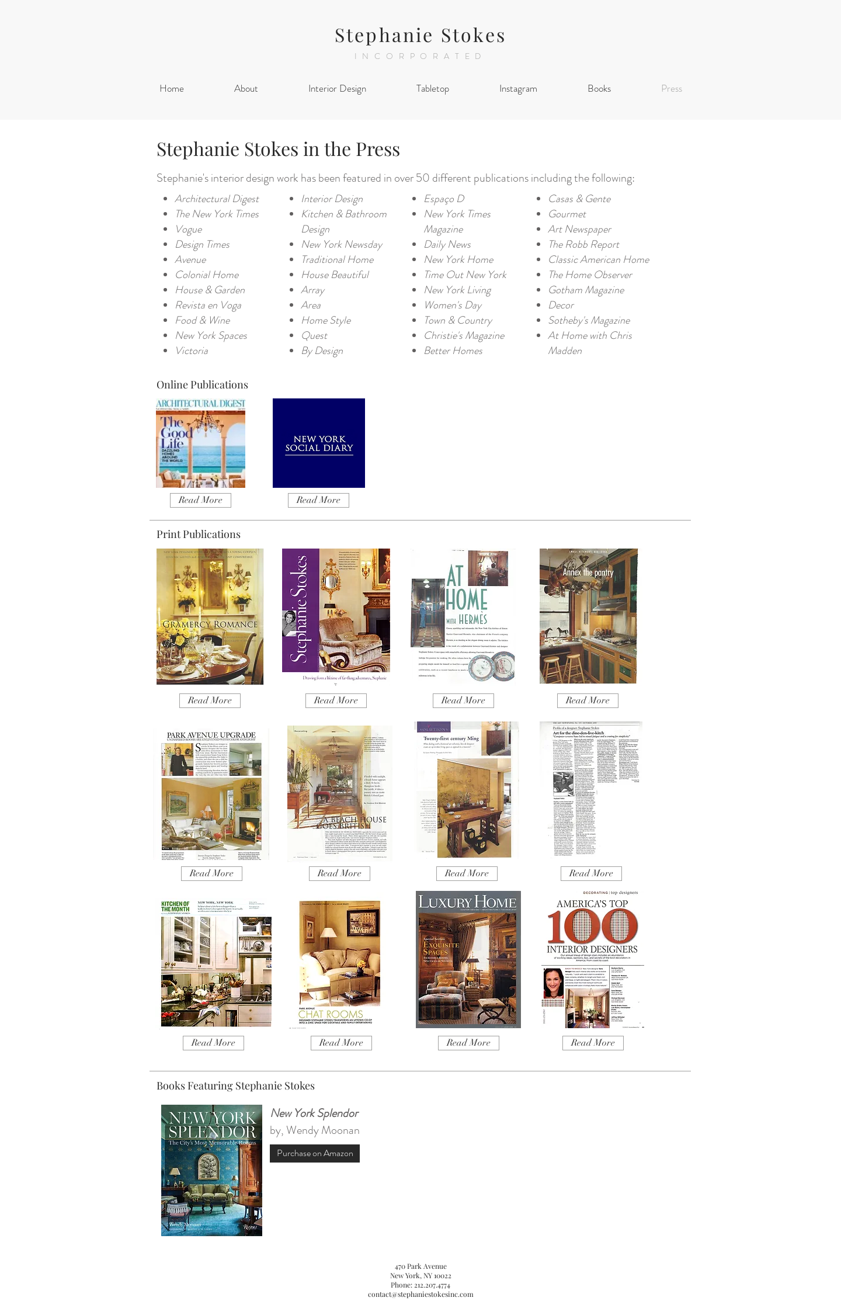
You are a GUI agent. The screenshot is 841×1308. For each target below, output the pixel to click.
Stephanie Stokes (420, 34)
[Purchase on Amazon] (315, 1153)
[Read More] (200, 500)
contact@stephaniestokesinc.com (421, 1294)
